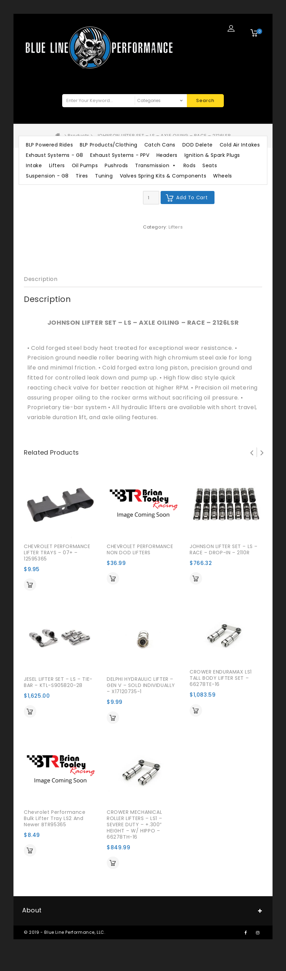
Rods (189, 165)
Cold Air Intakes (240, 144)
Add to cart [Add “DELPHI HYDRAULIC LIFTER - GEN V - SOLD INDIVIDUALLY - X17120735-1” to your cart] (113, 717)
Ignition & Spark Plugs (212, 155)
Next (262, 452)
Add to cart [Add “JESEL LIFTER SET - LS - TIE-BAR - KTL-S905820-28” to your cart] (30, 711)
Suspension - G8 (47, 175)
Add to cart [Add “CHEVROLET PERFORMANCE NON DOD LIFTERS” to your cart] (113, 578)
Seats (209, 165)
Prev (252, 452)
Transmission (156, 165)
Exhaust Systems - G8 (54, 155)
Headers (167, 155)
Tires (82, 175)
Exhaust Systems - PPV (120, 155)
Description (41, 279)
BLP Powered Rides (49, 144)
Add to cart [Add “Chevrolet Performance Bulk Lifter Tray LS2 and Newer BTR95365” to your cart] (30, 850)
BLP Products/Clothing (108, 144)
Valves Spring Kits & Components (163, 175)
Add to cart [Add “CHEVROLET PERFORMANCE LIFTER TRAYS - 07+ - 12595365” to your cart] (30, 584)
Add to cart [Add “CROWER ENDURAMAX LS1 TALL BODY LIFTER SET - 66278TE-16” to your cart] (196, 710)
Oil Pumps (85, 165)
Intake (34, 165)
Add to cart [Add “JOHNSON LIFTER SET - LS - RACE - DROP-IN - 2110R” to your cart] (196, 578)
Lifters (57, 165)
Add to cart (192, 197)
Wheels (222, 175)
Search (205, 100)
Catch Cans (159, 144)
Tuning (104, 175)
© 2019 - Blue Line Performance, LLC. (65, 932)
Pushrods (116, 165)
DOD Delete (197, 144)
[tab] (41, 279)
